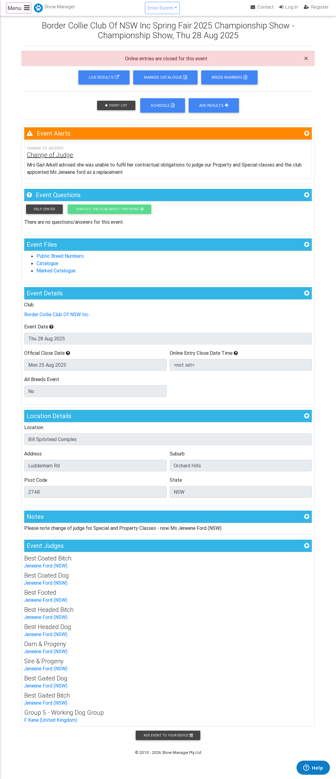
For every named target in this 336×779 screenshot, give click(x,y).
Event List (116, 111)
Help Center (44, 214)
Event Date (39, 332)
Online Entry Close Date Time (204, 358)
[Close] (306, 63)
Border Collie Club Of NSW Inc (56, 319)
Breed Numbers (229, 82)
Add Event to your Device (168, 741)
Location (33, 432)
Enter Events (160, 10)
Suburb (177, 459)
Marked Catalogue (165, 82)
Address (33, 459)
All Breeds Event (41, 384)
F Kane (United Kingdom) (50, 725)
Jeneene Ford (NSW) (45, 571)
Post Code (35, 485)
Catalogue (47, 268)
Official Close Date (47, 358)
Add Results (213, 110)
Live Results (104, 82)
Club (29, 310)
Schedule (163, 110)
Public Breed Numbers (60, 261)
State (176, 485)
